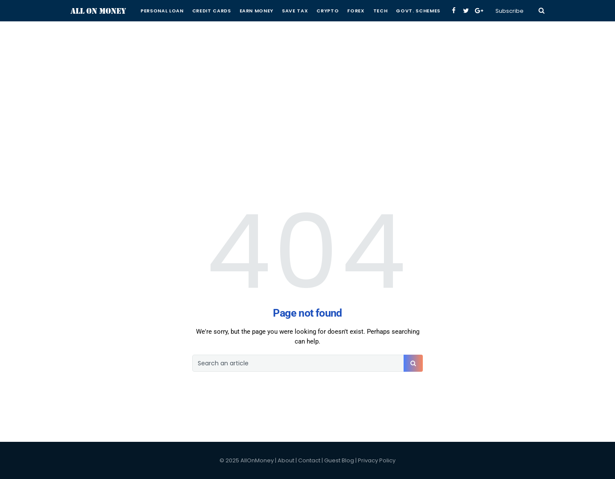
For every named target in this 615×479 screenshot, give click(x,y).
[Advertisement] (307, 60)
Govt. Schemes (418, 10)
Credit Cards (211, 10)
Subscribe (509, 11)
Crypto (327, 10)
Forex (355, 10)
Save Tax (295, 10)
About (286, 460)
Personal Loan (162, 10)
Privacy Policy (376, 460)
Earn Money (257, 10)
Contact (309, 460)
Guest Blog (339, 460)
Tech (380, 10)
